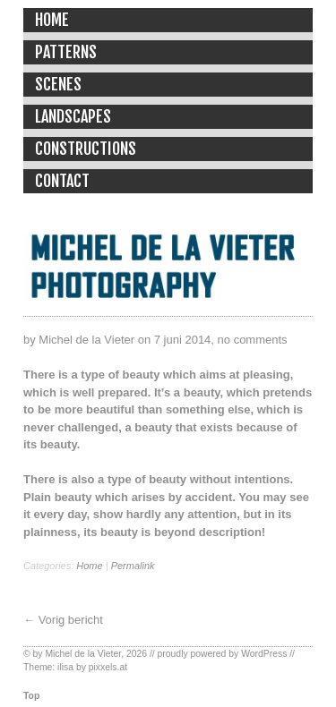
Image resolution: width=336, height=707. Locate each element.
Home (52, 20)
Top (31, 696)
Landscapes (73, 116)
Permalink (133, 565)
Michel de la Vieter (83, 654)
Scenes (58, 84)
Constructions (85, 148)
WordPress (264, 654)
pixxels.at (108, 667)
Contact (62, 181)
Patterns (66, 52)
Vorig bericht (71, 619)
